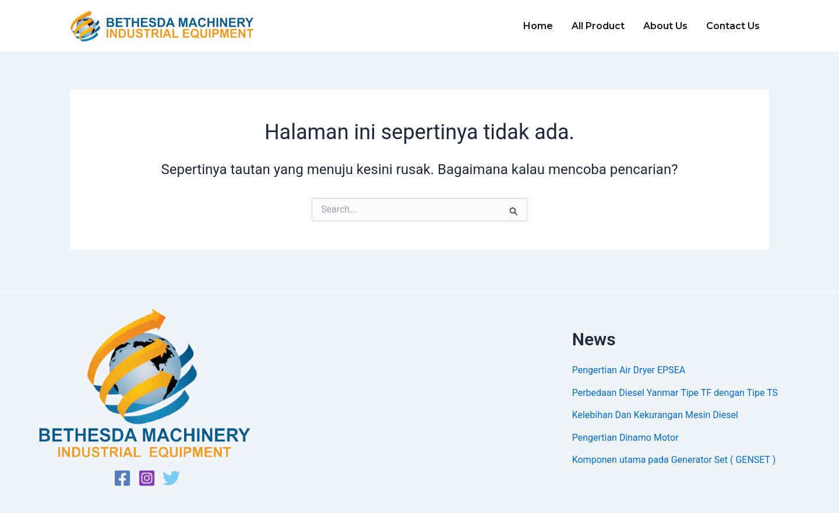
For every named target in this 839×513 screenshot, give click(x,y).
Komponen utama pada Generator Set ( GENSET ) (674, 459)
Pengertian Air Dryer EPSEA (629, 370)
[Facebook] (122, 478)
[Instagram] (147, 478)
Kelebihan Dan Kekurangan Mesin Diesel (655, 414)
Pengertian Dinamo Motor (625, 437)
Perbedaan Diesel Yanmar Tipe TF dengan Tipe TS (675, 392)
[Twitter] (171, 478)
